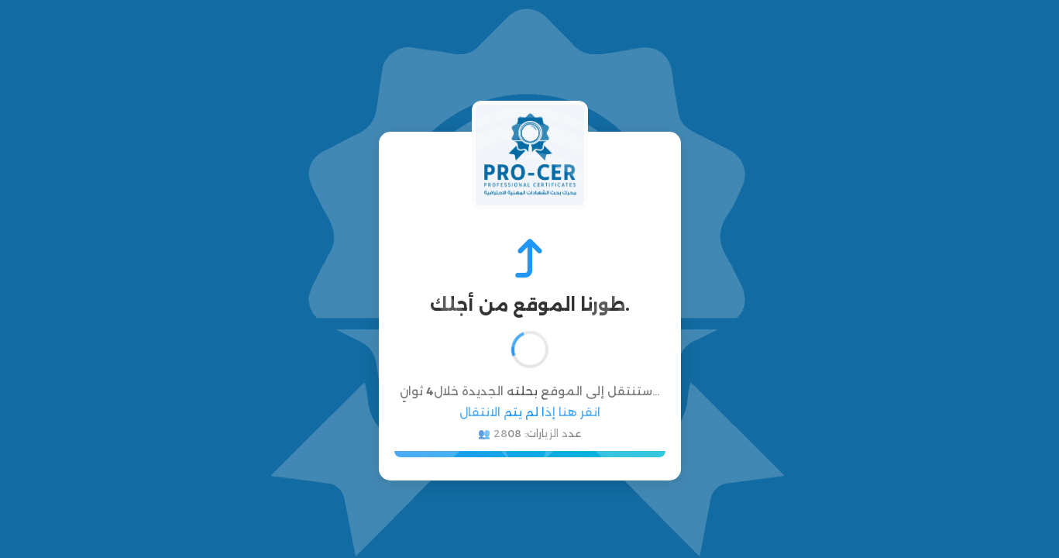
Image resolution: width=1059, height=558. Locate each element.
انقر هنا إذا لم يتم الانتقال (529, 412)
